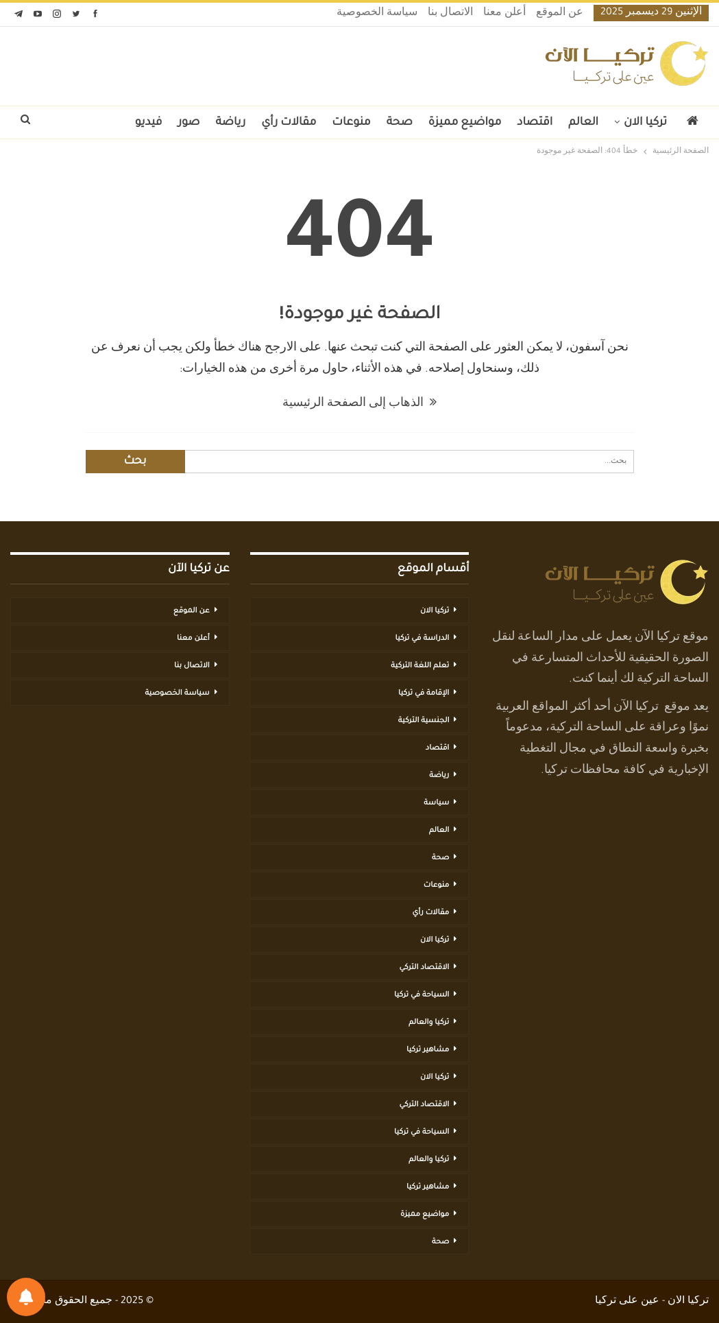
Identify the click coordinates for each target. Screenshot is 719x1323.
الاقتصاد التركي (424, 968)
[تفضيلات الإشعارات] (26, 1297)
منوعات (351, 123)
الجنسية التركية (424, 721)
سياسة (436, 803)
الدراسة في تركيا (422, 638)
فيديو (148, 123)
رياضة (231, 123)
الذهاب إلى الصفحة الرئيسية (359, 404)
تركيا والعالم (429, 1022)
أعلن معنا (504, 13)
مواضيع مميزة (464, 123)
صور (188, 123)
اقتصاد (534, 123)
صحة (400, 123)
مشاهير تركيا (427, 1050)
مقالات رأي (288, 123)
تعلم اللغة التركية (420, 666)
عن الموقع (559, 13)
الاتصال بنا (450, 13)
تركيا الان (645, 123)
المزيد (104, 123)
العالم (583, 123)
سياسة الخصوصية (377, 13)
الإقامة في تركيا (423, 693)
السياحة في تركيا (421, 995)
